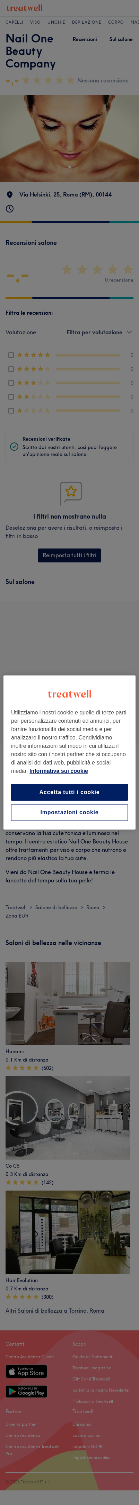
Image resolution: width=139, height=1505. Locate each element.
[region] (69, 752)
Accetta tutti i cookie (69, 792)
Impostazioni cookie (69, 812)
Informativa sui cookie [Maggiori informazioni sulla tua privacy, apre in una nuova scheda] (58, 771)
